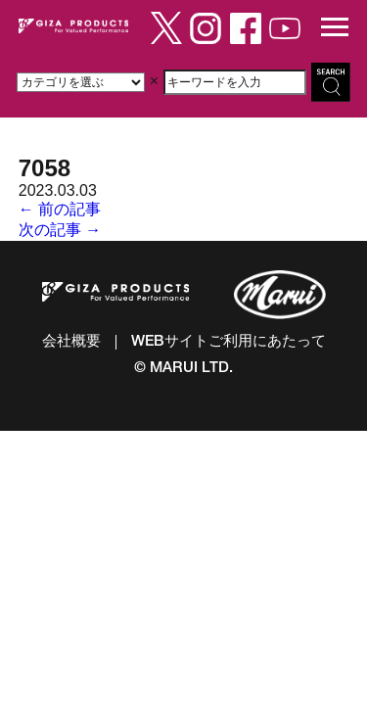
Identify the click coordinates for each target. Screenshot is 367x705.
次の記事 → (60, 229)
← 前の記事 (60, 209)
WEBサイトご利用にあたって (228, 342)
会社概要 (71, 342)
